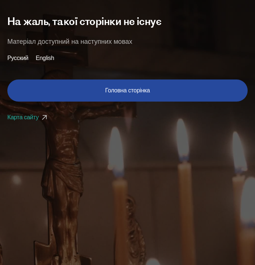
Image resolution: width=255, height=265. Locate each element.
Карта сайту (28, 117)
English (45, 58)
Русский (17, 58)
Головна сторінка (127, 90)
